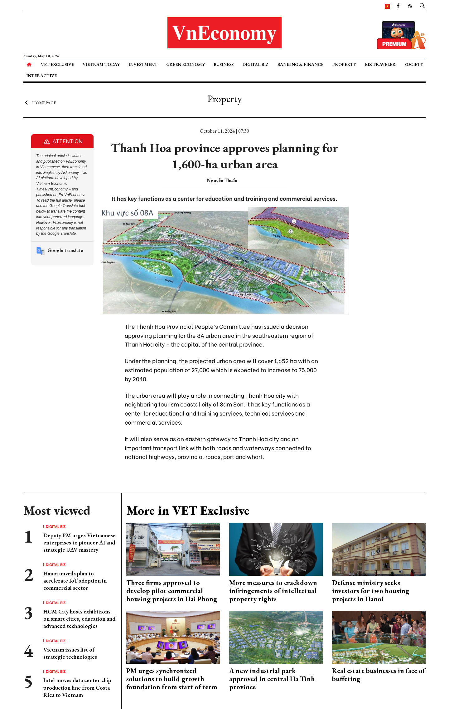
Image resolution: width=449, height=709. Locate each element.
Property (344, 64)
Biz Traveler (380, 64)
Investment (142, 64)
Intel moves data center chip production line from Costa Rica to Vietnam (77, 687)
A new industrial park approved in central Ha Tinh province (272, 679)
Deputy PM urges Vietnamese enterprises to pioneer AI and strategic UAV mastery (79, 543)
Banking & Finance (300, 64)
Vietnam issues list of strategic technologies (70, 653)
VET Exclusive (57, 64)
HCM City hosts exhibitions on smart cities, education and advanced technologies (79, 619)
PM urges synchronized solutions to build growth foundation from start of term (171, 679)
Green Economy (185, 64)
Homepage (39, 102)
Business (224, 64)
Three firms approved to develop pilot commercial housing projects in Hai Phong (171, 591)
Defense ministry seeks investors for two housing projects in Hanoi (370, 591)
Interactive (41, 75)
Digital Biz (255, 64)
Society (413, 64)
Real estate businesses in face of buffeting (378, 674)
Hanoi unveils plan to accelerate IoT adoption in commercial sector (75, 581)
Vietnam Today (101, 64)
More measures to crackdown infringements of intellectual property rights (273, 591)
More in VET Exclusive (187, 510)
